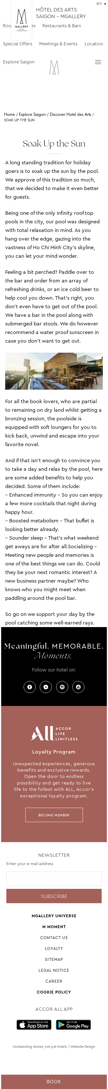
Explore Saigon (19, 61)
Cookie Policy (54, 992)
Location (94, 43)
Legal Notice (54, 970)
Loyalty (54, 948)
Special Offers (17, 43)
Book (54, 1081)
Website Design (82, 1046)
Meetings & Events (58, 43)
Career (54, 981)
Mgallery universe (54, 916)
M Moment (54, 927)
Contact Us (54, 937)
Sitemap (54, 959)
